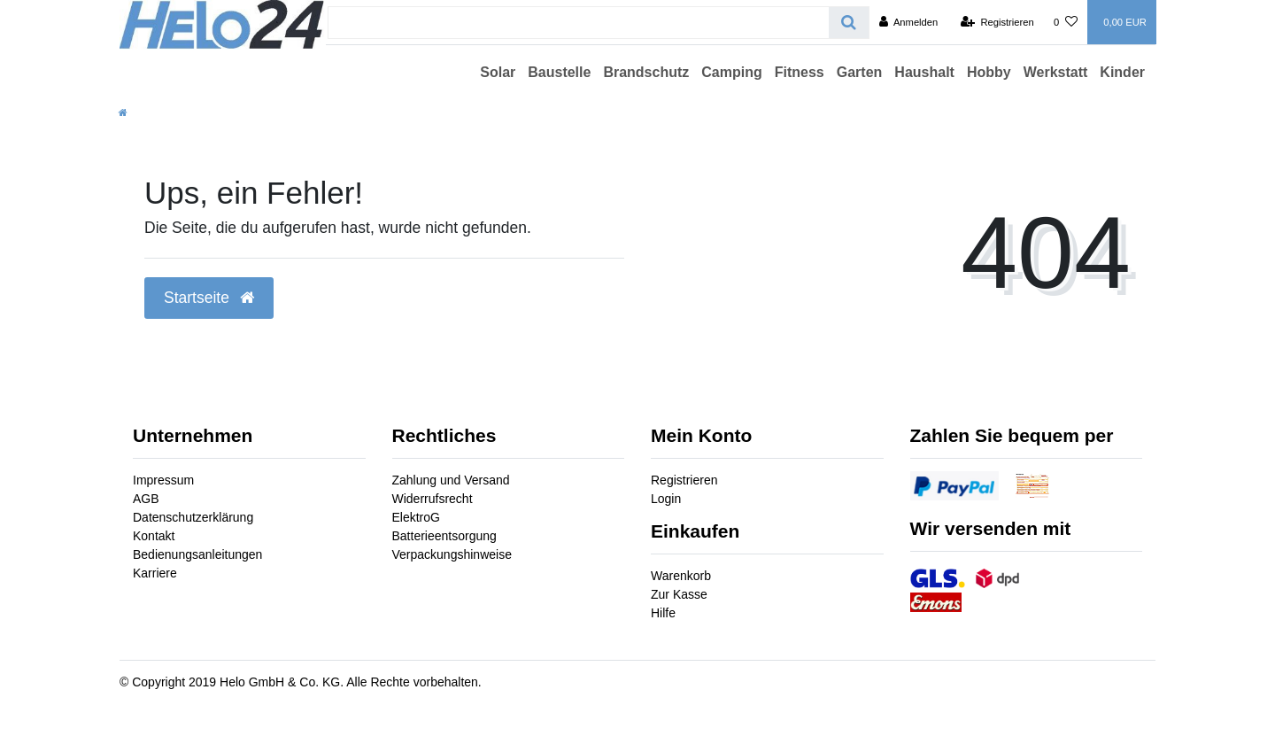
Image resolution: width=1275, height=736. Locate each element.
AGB (146, 499)
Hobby (989, 72)
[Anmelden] (908, 22)
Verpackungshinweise (452, 554)
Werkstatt (1056, 72)
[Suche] (849, 22)
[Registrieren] (997, 22)
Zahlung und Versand (451, 480)
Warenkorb (681, 576)
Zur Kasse (679, 594)
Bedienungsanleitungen (197, 554)
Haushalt (924, 72)
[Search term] (578, 22)
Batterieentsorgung (444, 536)
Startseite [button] (209, 297)
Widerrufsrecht (432, 499)
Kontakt (153, 536)
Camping (731, 72)
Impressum (163, 480)
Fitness (799, 72)
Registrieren (684, 480)
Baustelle (559, 72)
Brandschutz (646, 72)
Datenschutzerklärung (193, 517)
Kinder (1122, 72)
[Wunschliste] (1065, 22)
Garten (860, 72)
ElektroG (416, 517)
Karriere (155, 573)
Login (666, 499)
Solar (497, 72)
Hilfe (663, 613)
